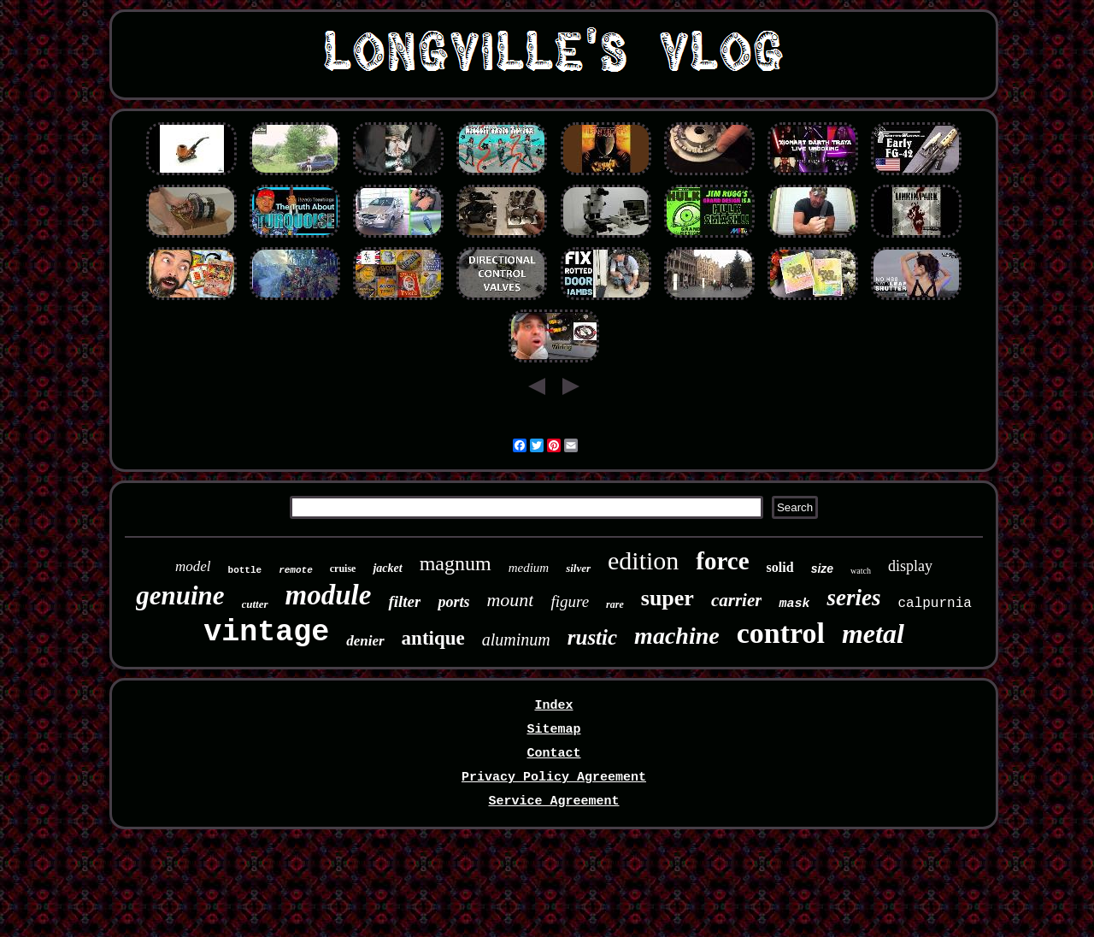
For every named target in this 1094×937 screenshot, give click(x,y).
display (910, 566)
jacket (387, 568)
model (193, 566)
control (781, 633)
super (667, 598)
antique (433, 638)
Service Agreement (553, 801)
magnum (455, 563)
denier (365, 641)
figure (569, 601)
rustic (592, 637)
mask (794, 604)
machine (677, 635)
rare (615, 604)
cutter (255, 604)
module (328, 595)
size (822, 568)
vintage (266, 633)
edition (643, 560)
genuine (180, 595)
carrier (736, 600)
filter (404, 601)
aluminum (516, 639)
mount (509, 599)
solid (780, 567)
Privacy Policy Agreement (554, 777)
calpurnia (934, 603)
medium (529, 568)
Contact (553, 753)
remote (296, 570)
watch (860, 570)
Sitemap (553, 729)
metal (873, 633)
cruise (343, 569)
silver (578, 568)
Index (553, 705)
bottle (245, 570)
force (722, 561)
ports (453, 601)
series (853, 597)
